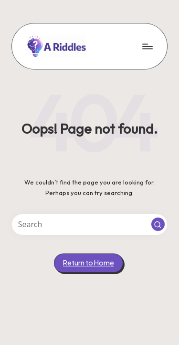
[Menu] (147, 46)
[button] (158, 224)
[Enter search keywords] (89, 224)
